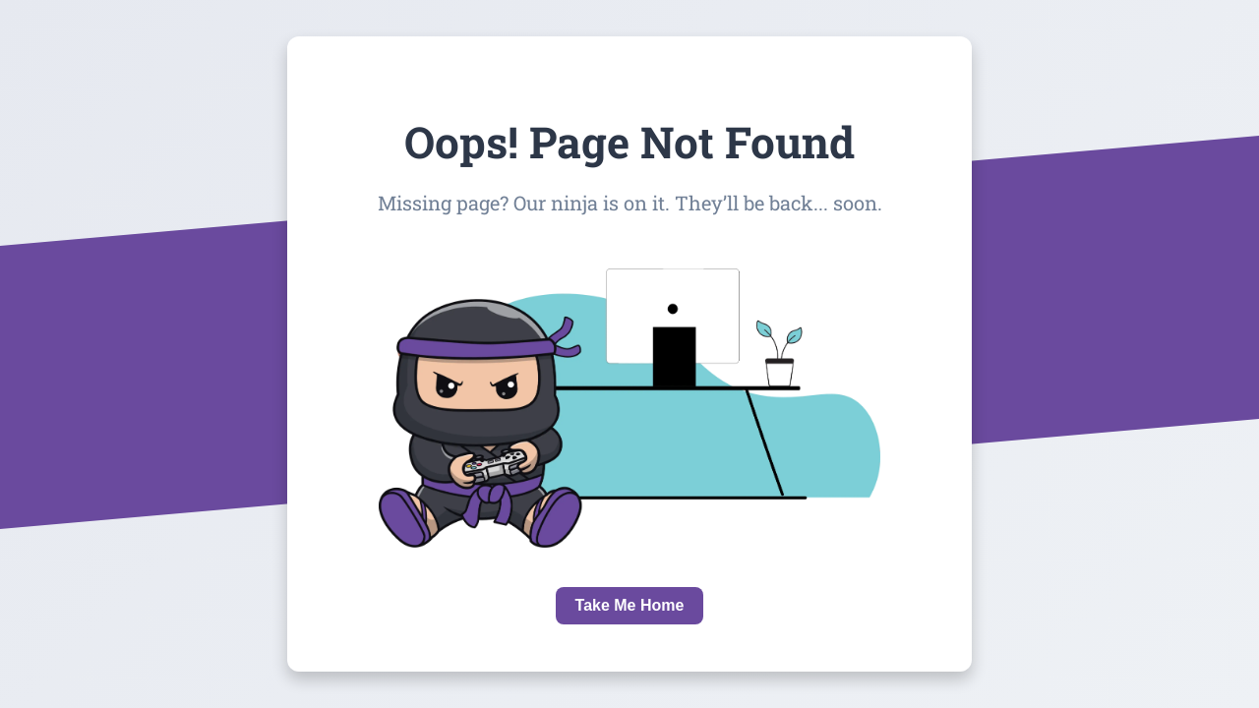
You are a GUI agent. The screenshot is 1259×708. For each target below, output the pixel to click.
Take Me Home (630, 605)
